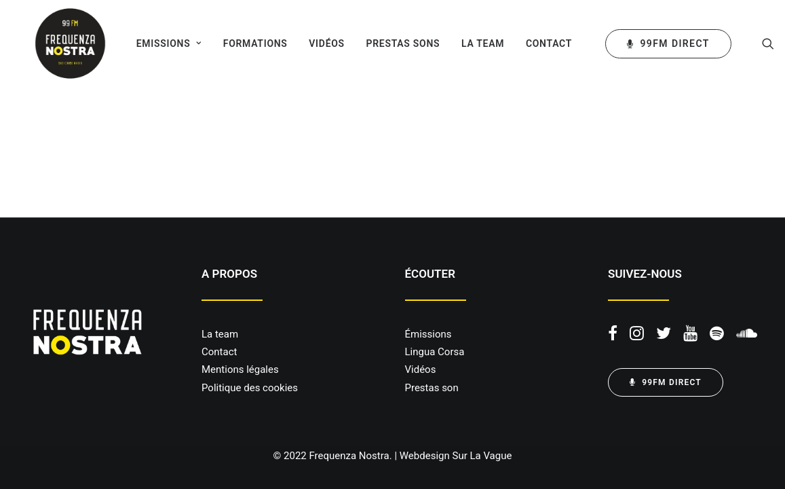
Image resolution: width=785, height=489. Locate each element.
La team (472, 43)
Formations (244, 43)
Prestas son (432, 388)
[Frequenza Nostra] (58, 43)
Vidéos (316, 43)
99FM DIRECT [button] (666, 382)
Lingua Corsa (435, 352)
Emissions (157, 43)
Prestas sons (392, 43)
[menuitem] (157, 43)
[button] (757, 43)
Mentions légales (240, 369)
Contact (538, 43)
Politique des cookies (250, 388)
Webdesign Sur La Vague (456, 456)
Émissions (428, 334)
